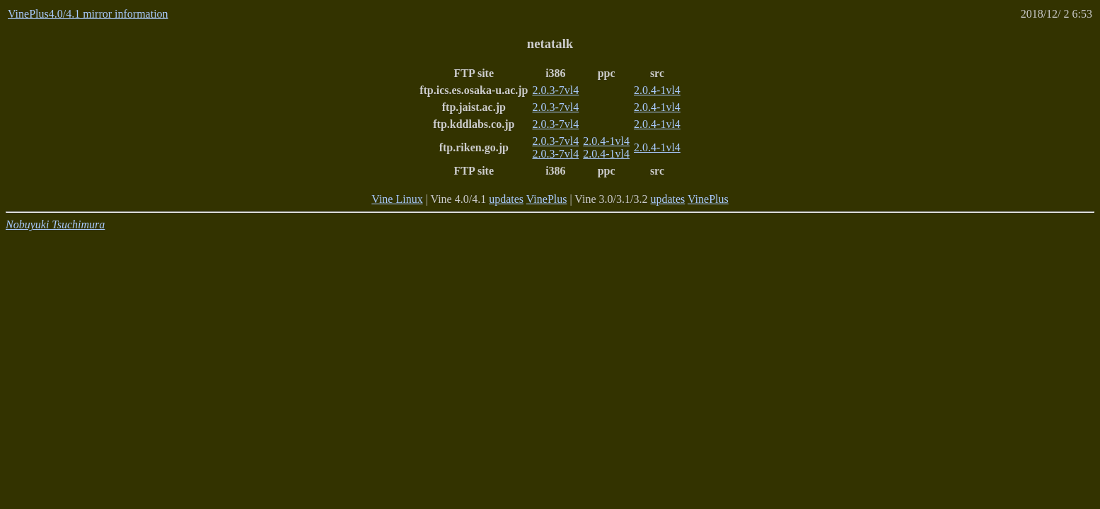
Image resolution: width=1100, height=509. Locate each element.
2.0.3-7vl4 (556, 90)
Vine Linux (396, 199)
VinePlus (546, 199)
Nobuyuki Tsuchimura (55, 224)
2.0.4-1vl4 (657, 90)
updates (506, 199)
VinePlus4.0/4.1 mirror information (88, 14)
